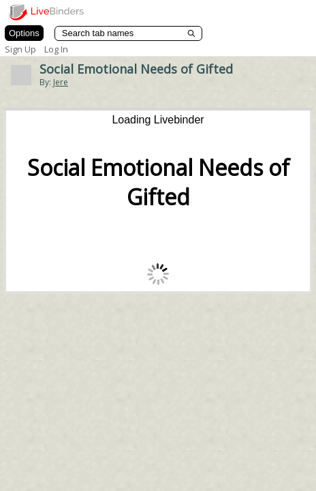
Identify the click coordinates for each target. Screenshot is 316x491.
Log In (56, 49)
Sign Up (20, 49)
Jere (60, 82)
